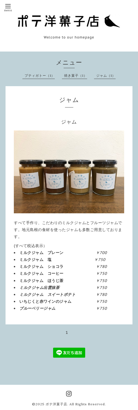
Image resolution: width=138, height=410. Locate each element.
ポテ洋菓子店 (56, 404)
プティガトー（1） (40, 75)
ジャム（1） (106, 75)
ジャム (69, 122)
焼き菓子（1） (75, 75)
